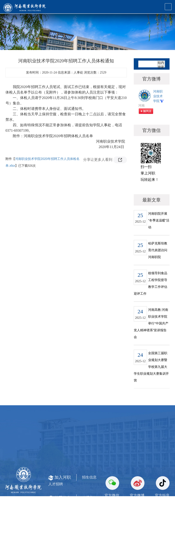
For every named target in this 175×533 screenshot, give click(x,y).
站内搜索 (161, 74)
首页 (143, 41)
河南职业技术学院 (158, 109)
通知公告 (157, 41)
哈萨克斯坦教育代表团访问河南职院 (157, 260)
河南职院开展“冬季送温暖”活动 (158, 230)
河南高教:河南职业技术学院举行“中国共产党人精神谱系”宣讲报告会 (151, 333)
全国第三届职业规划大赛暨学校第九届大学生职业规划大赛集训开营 (151, 376)
